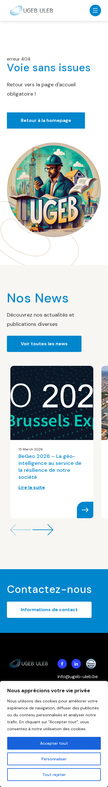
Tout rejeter (54, 774)
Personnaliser (54, 759)
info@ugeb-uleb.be (78, 676)
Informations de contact (49, 610)
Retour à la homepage (46, 120)
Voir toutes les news (44, 344)
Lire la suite (31, 487)
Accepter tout (54, 743)
